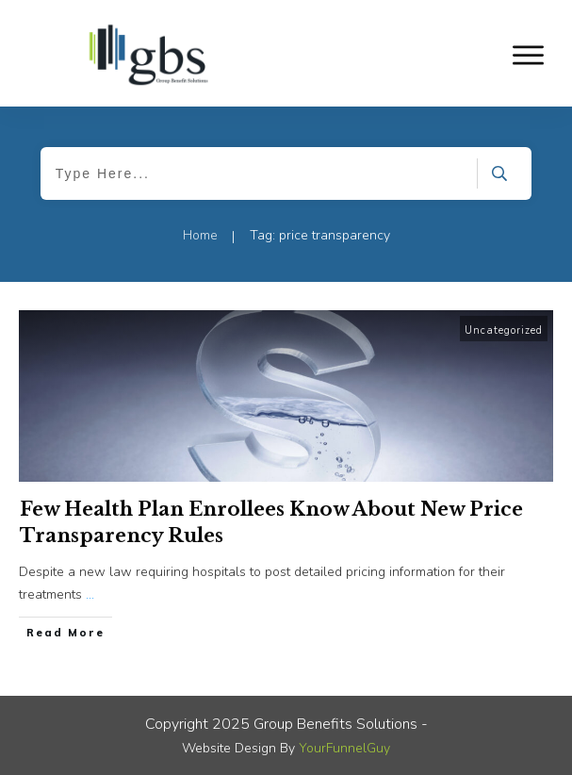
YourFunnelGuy (344, 748)
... (90, 594)
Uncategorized (504, 330)
